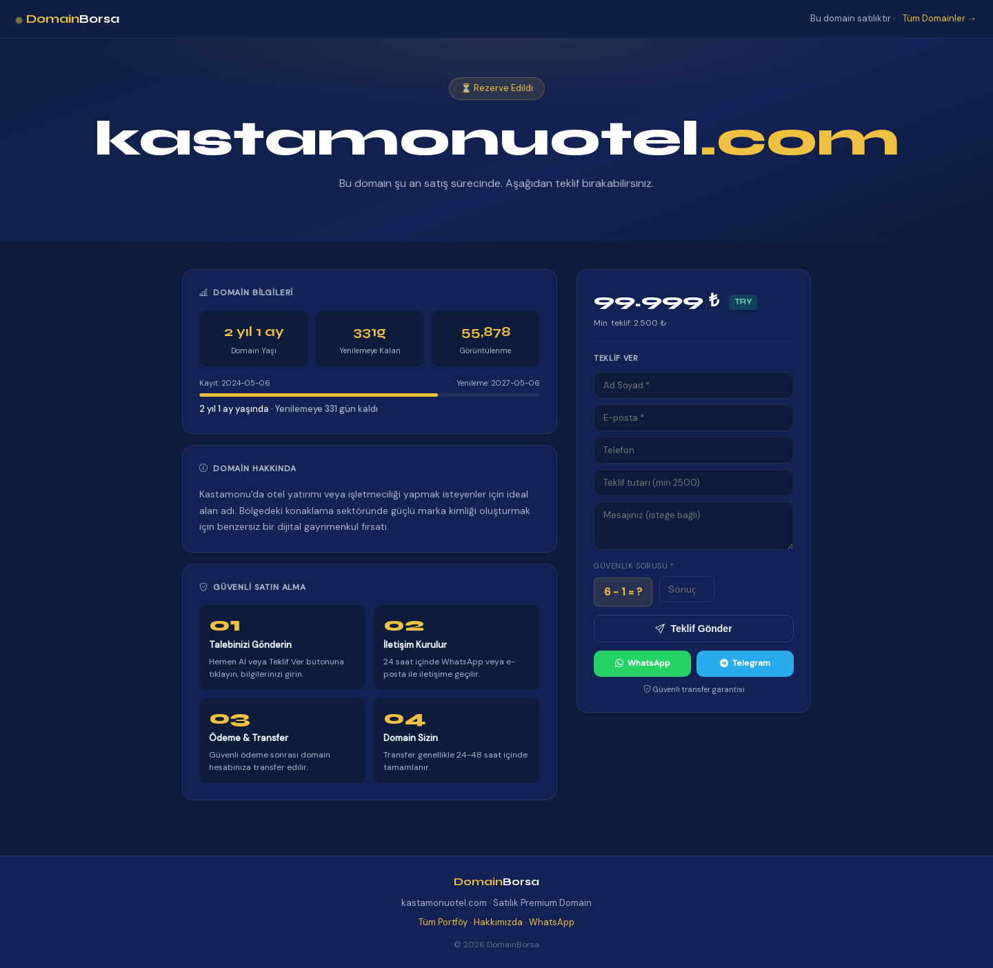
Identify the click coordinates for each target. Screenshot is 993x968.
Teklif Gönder (693, 628)
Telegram (745, 663)
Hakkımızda (498, 922)
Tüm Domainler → (939, 18)
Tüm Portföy (443, 922)
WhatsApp (642, 663)
